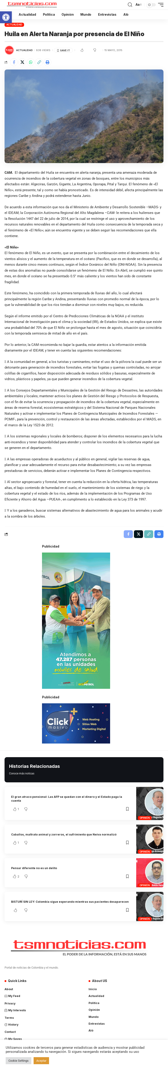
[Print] (47, 62)
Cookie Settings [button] (18, 1060)
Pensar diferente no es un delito (34, 868)
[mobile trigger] (159, 5)
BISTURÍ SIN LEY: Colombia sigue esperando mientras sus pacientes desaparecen (70, 901)
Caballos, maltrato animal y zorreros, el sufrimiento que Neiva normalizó (63, 834)
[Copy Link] (39, 62)
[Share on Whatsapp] (31, 62)
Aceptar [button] (41, 1060)
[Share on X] (22, 62)
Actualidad (14, 24)
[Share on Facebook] (14, 62)
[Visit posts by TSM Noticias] (9, 50)
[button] (6, 17)
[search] (130, 4)
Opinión (145, 817)
